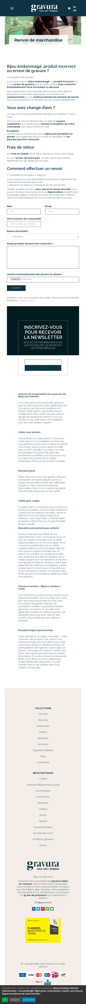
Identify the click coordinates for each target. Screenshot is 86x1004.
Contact (43, 778)
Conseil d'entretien (43, 827)
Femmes (43, 714)
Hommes (43, 720)
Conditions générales (43, 839)
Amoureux (43, 744)
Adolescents (43, 726)
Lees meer (28, 999)
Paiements (43, 803)
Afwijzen (15, 999)
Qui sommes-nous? (43, 833)
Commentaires (43, 791)
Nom (9, 206)
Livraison (43, 809)
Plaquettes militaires (43, 750)
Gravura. (49, 963)
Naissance (43, 738)
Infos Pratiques (43, 773)
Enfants (43, 732)
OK (5, 999)
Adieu (43, 756)
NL (74, 7)
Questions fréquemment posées (43, 784)
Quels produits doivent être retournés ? (30, 243)
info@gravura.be (26, 300)
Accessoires (43, 762)
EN (74, 10)
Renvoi (43, 815)
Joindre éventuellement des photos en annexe (34, 274)
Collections (43, 708)
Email (48, 206)
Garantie (43, 821)
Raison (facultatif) (17, 231)
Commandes (43, 796)
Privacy (43, 845)
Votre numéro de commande (24, 218)
